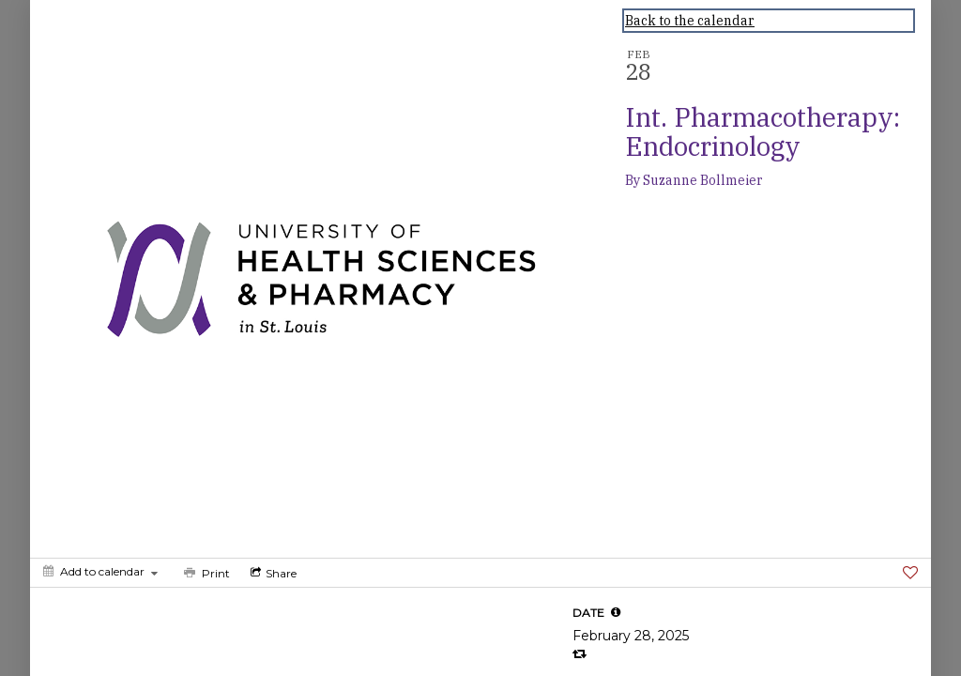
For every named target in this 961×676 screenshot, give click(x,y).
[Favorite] (910, 572)
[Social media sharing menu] (271, 573)
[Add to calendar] (100, 571)
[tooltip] (615, 612)
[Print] (205, 573)
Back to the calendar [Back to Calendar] (690, 20)
